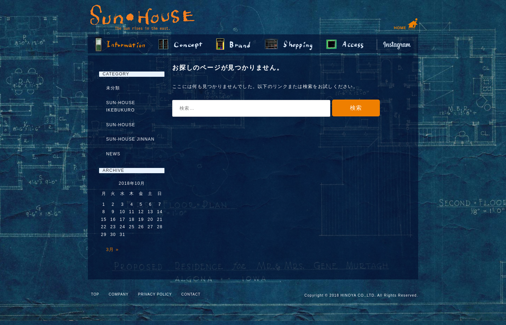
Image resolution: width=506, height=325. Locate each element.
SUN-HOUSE (120, 124)
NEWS (113, 153)
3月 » (112, 249)
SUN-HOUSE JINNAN (130, 139)
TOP (95, 294)
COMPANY (119, 294)
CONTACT (191, 294)
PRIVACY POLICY (155, 294)
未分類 (113, 88)
